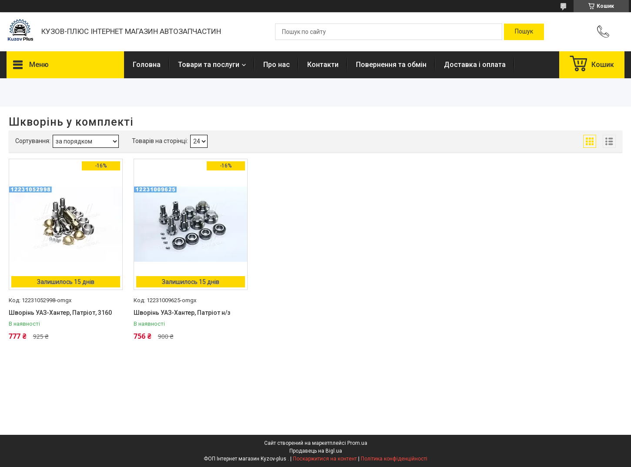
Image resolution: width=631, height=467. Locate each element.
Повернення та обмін (391, 64)
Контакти (323, 64)
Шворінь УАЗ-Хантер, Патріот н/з (182, 312)
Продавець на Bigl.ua (315, 451)
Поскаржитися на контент (325, 459)
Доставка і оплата (475, 64)
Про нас (276, 64)
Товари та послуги (208, 64)
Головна (147, 64)
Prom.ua (357, 443)
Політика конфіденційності (394, 459)
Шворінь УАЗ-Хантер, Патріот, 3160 (60, 312)
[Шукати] (524, 31)
